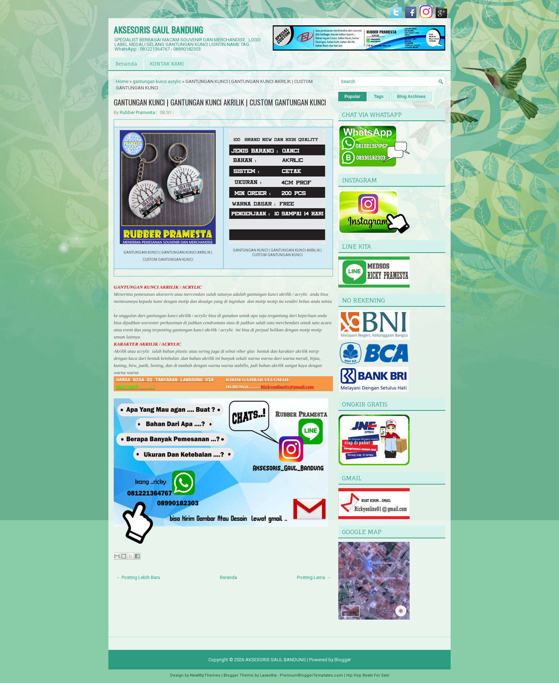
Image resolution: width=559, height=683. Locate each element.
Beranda (126, 64)
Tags (379, 96)
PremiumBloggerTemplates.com (311, 675)
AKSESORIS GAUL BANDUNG (158, 29)
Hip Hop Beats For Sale (367, 675)
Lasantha (268, 675)
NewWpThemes (205, 675)
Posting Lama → (314, 577)
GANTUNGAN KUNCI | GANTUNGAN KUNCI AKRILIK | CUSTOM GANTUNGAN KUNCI (220, 102)
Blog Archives (411, 96)
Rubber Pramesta (137, 112)
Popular (352, 96)
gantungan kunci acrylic (157, 81)
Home (122, 81)
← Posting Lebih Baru (138, 577)
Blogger (342, 659)
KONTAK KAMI (167, 64)
